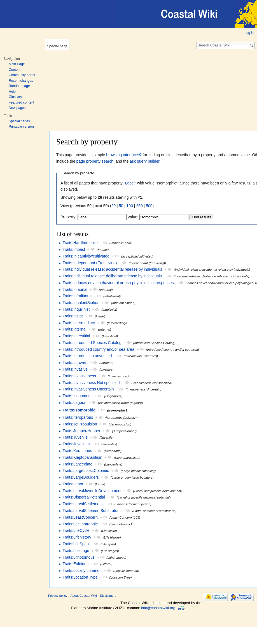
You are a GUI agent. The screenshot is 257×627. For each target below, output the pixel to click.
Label (130, 183)
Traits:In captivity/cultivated (85, 256)
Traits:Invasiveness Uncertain (88, 389)
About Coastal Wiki (84, 595)
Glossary (15, 97)
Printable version (21, 126)
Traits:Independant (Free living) (89, 263)
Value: (133, 217)
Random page (19, 86)
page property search (94, 161)
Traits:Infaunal (74, 289)
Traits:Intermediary (78, 322)
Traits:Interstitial (76, 336)
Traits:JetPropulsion (79, 424)
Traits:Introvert (75, 362)
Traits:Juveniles (76, 444)
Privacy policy (57, 595)
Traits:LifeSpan (75, 544)
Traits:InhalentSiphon (80, 302)
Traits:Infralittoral (77, 296)
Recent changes (21, 81)
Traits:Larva (72, 484)
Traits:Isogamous (77, 396)
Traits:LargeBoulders (80, 477)
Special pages (19, 121)
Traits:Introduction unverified (87, 356)
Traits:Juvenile (75, 437)
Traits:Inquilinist (76, 309)
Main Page (17, 64)
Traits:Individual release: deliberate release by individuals (112, 276)
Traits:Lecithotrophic (80, 524)
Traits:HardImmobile (80, 242)
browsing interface (122, 155)
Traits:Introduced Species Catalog (91, 342)
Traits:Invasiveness (79, 376)
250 (139, 205)
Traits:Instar (72, 316)
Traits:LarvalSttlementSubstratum (91, 510)
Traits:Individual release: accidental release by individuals (112, 269)
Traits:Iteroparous (77, 417)
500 (149, 205)
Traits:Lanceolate (77, 464)
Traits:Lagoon (74, 402)
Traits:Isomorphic (78, 410)
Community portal (22, 75)
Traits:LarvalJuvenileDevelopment (91, 490)
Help (12, 91)
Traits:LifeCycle (75, 530)
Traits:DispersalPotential (83, 497)
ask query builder (144, 161)
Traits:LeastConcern (80, 517)
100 (130, 205)
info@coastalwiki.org (158, 608)
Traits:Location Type (79, 577)
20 (113, 205)
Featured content (21, 102)
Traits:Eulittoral (75, 564)
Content (14, 70)
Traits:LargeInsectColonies (85, 470)
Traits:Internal (74, 329)
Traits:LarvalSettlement (82, 504)
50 (121, 205)
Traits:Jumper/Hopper (81, 431)
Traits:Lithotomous (78, 557)
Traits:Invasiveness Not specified (91, 382)
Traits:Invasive (75, 369)
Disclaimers (108, 595)
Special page (57, 46)
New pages (17, 108)
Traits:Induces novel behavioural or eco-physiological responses (118, 282)
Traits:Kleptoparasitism (82, 457)
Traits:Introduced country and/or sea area (98, 349)
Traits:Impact (73, 249)
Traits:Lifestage (75, 550)
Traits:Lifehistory (76, 537)
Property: (68, 217)
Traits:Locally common (82, 570)
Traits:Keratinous (77, 450)
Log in (249, 33)
